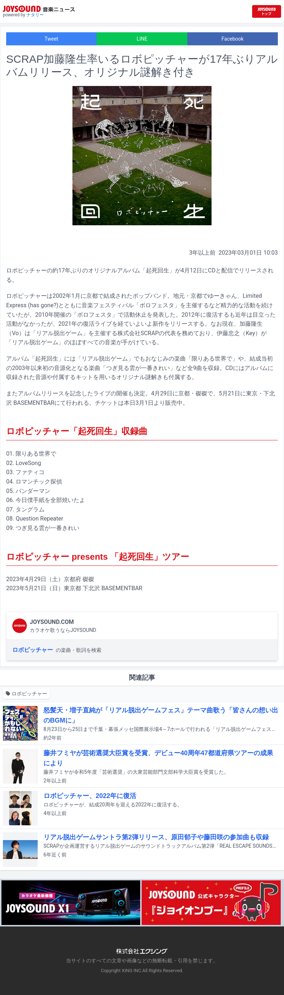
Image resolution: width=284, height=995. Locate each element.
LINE (142, 39)
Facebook (233, 39)
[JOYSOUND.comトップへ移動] (266, 11)
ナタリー (35, 14)
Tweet (51, 39)
